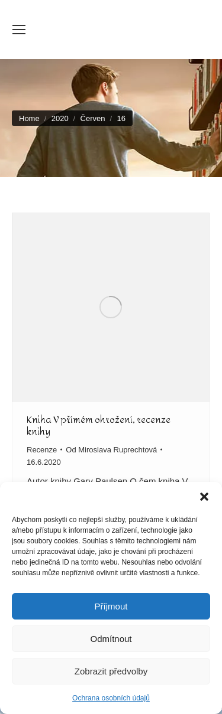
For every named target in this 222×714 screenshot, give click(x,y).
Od (111, 449)
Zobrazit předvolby (111, 671)
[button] (204, 497)
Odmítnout (110, 639)
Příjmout (111, 606)
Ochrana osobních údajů (111, 698)
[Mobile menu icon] (19, 29)
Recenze (42, 449)
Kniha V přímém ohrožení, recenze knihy (98, 425)
